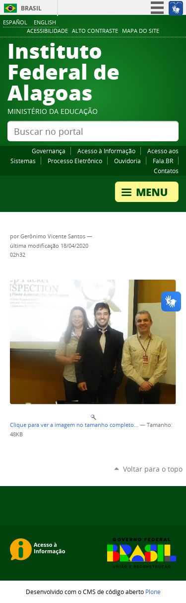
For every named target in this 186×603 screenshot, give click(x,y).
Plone (153, 592)
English (45, 22)
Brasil (31, 8)
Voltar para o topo (153, 469)
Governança (48, 151)
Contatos (166, 171)
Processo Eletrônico (75, 161)
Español (15, 22)
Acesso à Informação (106, 151)
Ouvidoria (127, 161)
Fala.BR (163, 161)
